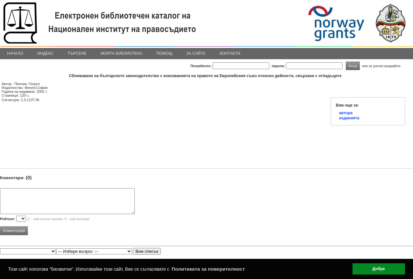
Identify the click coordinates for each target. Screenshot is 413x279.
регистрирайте (387, 66)
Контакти (230, 53)
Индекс (45, 53)
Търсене (77, 53)
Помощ (164, 53)
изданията (349, 118)
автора (345, 113)
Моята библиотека (121, 53)
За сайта (196, 53)
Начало (15, 53)
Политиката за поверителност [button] (208, 269)
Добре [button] (378, 269)
